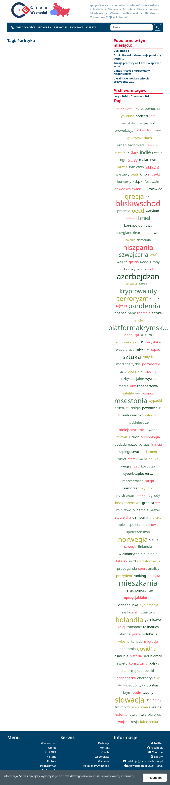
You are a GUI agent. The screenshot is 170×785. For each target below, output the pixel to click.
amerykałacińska (131, 123)
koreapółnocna (147, 108)
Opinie (52, 747)
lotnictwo (136, 167)
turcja (149, 480)
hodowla (158, 503)
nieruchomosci (135, 590)
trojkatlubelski (142, 670)
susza (152, 167)
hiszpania (138, 247)
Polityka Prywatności (96, 766)
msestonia (130, 400)
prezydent (124, 575)
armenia (152, 116)
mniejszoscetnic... (133, 429)
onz (133, 386)
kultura (146, 334)
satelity (128, 393)
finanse (121, 313)
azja (123, 371)
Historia (51, 756)
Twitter (158, 743)
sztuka (132, 356)
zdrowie (152, 524)
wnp (157, 232)
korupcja (148, 466)
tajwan (121, 305)
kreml (132, 561)
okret (122, 459)
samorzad (131, 488)
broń (153, 254)
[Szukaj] (131, 27)
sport (142, 568)
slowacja (129, 699)
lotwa (132, 714)
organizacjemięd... (132, 145)
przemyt (123, 210)
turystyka (153, 342)
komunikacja (126, 342)
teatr (134, 174)
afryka (157, 313)
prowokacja (124, 130)
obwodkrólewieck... (129, 188)
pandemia (144, 305)
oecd (138, 210)
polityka (153, 575)
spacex (137, 393)
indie (145, 152)
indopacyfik (158, 130)
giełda (134, 261)
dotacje (146, 349)
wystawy (122, 174)
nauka (153, 459)
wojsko (123, 721)
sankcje (128, 612)
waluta (122, 261)
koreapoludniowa (138, 225)
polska (154, 663)
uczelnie (143, 458)
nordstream (125, 495)
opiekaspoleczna (131, 524)
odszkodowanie (131, 218)
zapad (155, 349)
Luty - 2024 (121, 96)
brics (126, 152)
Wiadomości (25, 27)
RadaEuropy (150, 261)
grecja (134, 196)
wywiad (151, 378)
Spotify (158, 756)
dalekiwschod (143, 130)
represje (143, 313)
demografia (141, 517)
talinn (120, 685)
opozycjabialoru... (138, 597)
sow (133, 159)
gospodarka (126, 678)
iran (148, 196)
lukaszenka (149, 721)
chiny (157, 699)
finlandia (145, 546)
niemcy (156, 656)
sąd (146, 656)
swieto (122, 663)
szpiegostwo (129, 451)
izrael (144, 218)
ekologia (151, 553)
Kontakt (77, 27)
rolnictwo (123, 510)
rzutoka (140, 371)
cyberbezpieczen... (138, 473)
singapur (131, 283)
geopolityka (135, 685)
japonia (150, 371)
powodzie (150, 407)
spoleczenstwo (138, 532)
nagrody (153, 495)
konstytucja (138, 663)
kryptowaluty (138, 291)
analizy (153, 568)
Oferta (91, 27)
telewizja (123, 437)
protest (150, 123)
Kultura (51, 761)
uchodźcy (127, 269)
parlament (148, 451)
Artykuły (44, 27)
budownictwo (133, 415)
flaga (127, 408)
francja (156, 444)
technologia (150, 437)
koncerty (124, 181)
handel (138, 320)
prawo (155, 510)
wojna (142, 269)
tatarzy (121, 561)
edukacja (150, 634)
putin (137, 692)
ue (151, 590)
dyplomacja (148, 605)
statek (132, 459)
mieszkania (138, 583)
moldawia (140, 707)
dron (135, 437)
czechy (147, 692)
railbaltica (151, 626)
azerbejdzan (138, 276)
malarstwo (147, 159)
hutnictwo (146, 612)
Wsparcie (104, 761)
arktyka (120, 408)
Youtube (157, 752)
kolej (121, 626)
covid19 (147, 648)
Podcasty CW (48, 766)
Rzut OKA (50, 752)
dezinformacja (148, 561)
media (124, 386)
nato (126, 670)
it (136, 612)
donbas (153, 685)
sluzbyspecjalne (131, 378)
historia (136, 656)
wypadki (155, 400)
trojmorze (123, 707)
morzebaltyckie (128, 364)
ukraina (155, 707)
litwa (142, 714)
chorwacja (118, 152)
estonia (121, 714)
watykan (152, 210)
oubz (152, 269)
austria (154, 298)
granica (148, 502)
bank (132, 313)
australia (143, 283)
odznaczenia (141, 495)
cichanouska (128, 605)
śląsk (134, 152)
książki (138, 181)
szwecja (130, 546)
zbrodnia (144, 240)
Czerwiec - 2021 (141, 96)
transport (134, 626)
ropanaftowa (147, 386)
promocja (157, 152)
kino (143, 174)
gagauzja (131, 334)
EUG (140, 342)
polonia (130, 240)
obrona (125, 634)
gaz (146, 444)
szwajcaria (133, 254)
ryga (158, 678)
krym (127, 692)
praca (157, 517)
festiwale (152, 181)
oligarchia (141, 510)
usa (148, 699)
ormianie (156, 145)
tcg (124, 685)
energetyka (146, 678)
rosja (135, 721)
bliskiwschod (138, 203)
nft (150, 284)
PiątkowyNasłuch (138, 137)
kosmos (147, 393)
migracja (151, 641)
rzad (136, 466)
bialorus (154, 714)
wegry (126, 466)
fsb (119, 415)
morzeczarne (132, 480)
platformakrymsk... (138, 327)
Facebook (157, 747)
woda (153, 429)
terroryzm (133, 298)
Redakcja (61, 27)
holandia (129, 619)
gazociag (135, 444)
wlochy (123, 641)
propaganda (127, 568)
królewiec (154, 188)
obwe (132, 371)
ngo (123, 159)
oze (149, 232)
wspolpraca (125, 349)
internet (151, 415)
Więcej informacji (123, 776)
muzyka (154, 174)
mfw (139, 349)
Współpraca (102, 756)
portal (137, 634)
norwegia (133, 539)
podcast (142, 115)
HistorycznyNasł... (125, 108)
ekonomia (128, 648)
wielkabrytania (130, 553)
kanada (137, 641)
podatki (120, 444)
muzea (122, 167)
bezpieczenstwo (128, 502)
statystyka (123, 517)
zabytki (148, 356)
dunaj (150, 145)
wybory (147, 488)
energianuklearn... (130, 232)
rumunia (121, 656)
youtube (127, 115)
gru (160, 408)
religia (136, 407)
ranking (140, 575)
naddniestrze (138, 422)
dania (153, 539)
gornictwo (152, 619)
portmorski (151, 364)
